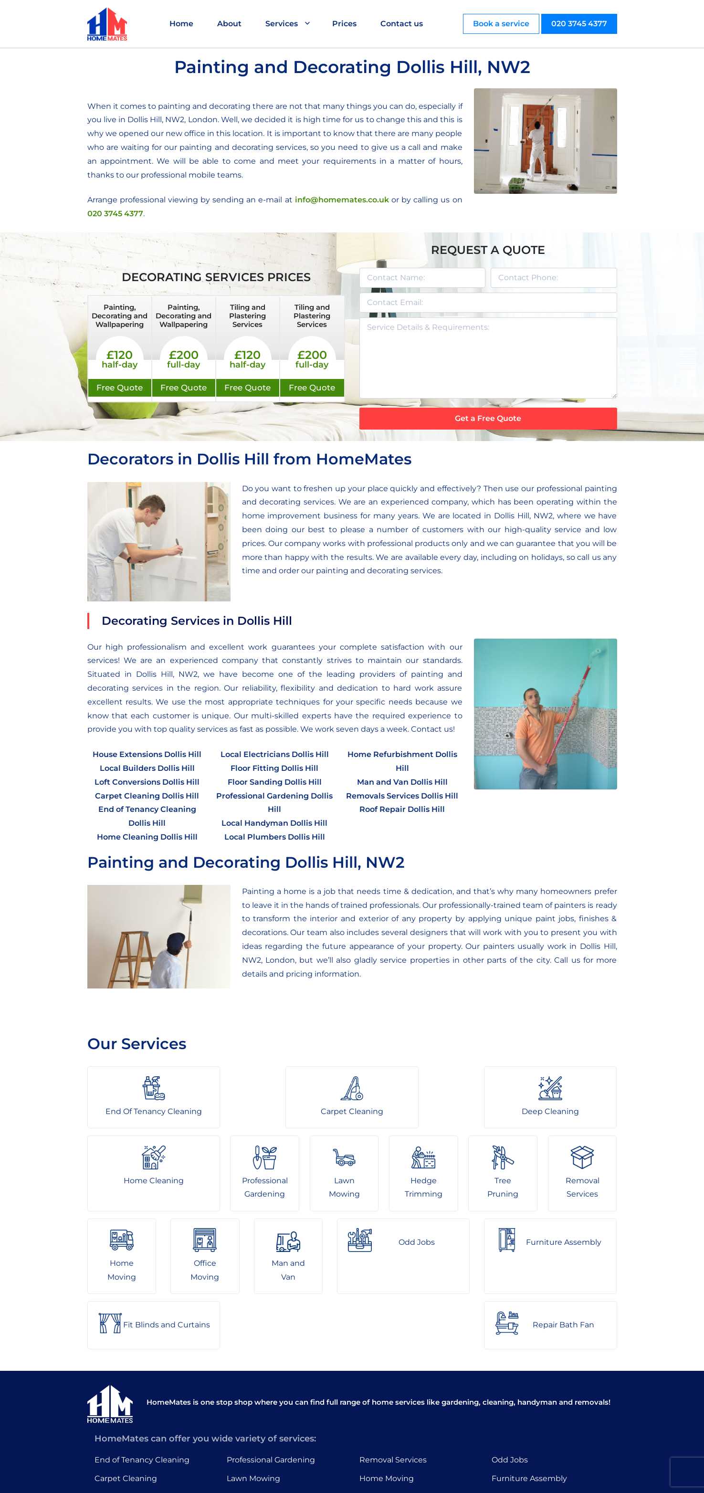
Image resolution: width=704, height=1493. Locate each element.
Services (282, 23)
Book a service (501, 23)
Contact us (402, 23)
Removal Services (393, 1378)
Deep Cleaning (123, 1414)
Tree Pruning (251, 1433)
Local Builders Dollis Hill (147, 768)
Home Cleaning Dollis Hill (147, 836)
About (230, 23)
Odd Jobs (510, 1378)
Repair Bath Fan (522, 1433)
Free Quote (119, 387)
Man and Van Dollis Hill (402, 782)
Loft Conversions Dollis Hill (147, 782)
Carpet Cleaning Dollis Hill (147, 795)
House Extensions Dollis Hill (147, 754)
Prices (345, 23)
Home (182, 23)
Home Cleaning (125, 1433)
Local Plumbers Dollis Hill (274, 836)
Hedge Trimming (260, 1414)
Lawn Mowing (253, 1396)
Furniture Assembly (529, 1396)
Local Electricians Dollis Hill (275, 754)
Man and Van (384, 1433)
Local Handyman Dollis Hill (274, 823)
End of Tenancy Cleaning (142, 1378)
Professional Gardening (271, 1378)
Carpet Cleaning (126, 1396)
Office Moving (385, 1414)
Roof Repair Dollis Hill (402, 809)
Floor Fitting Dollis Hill (274, 768)
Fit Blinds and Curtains (535, 1414)
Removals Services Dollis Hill (402, 795)
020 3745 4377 (579, 23)
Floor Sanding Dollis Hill (275, 782)
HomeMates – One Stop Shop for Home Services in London (420, 1478)
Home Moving (386, 1396)
